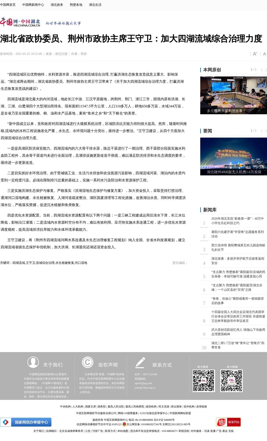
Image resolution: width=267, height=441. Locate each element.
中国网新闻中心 (33, 4)
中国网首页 (8, 4)
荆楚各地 (76, 4)
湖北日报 (61, 54)
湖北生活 (95, 4)
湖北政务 (57, 4)
